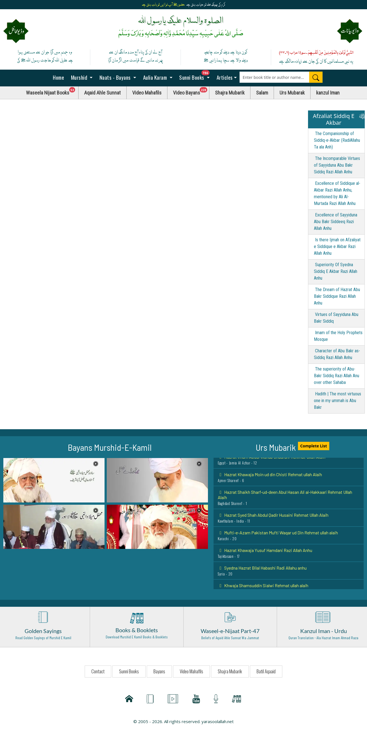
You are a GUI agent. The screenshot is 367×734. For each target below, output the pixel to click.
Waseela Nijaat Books (52, 91)
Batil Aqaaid (266, 671)
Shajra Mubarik (230, 93)
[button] (54, 480)
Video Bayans (191, 91)
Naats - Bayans (115, 77)
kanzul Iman (328, 93)
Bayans (159, 671)
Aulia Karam (155, 77)
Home (58, 77)
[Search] (316, 77)
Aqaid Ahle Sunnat (102, 93)
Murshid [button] (79, 77)
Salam (262, 93)
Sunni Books (196, 75)
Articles (224, 77)
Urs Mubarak (292, 93)
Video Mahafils (147, 93)
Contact (98, 671)
